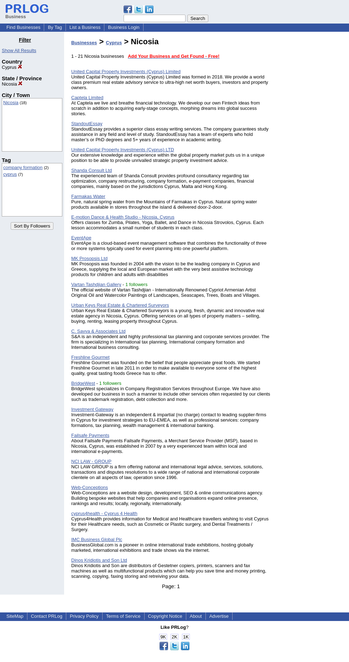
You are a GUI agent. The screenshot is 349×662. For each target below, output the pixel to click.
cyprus (10, 174)
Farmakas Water (88, 196)
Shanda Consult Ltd (91, 170)
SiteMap (15, 616)
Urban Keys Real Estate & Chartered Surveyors (120, 305)
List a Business (84, 27)
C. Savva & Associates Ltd (98, 331)
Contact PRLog (46, 616)
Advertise (219, 616)
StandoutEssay (86, 123)
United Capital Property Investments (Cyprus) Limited (126, 71)
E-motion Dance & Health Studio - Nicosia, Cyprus (122, 217)
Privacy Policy (84, 616)
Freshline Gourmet (90, 357)
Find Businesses (23, 27)
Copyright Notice (165, 616)
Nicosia (12, 84)
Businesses (84, 42)
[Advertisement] (312, 144)
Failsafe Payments (90, 435)
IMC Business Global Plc (96, 539)
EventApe (81, 237)
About (196, 616)
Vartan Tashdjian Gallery (96, 284)
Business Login (123, 27)
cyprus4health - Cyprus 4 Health (104, 513)
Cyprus (12, 67)
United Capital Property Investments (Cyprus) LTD (122, 149)
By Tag (55, 27)
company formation (23, 167)
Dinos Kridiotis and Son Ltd (99, 560)
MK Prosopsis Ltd (89, 258)
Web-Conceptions (89, 487)
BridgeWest (83, 383)
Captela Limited (87, 97)
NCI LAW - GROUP (91, 461)
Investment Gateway (92, 409)
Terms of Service (123, 616)
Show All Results (19, 50)
